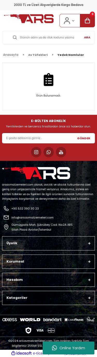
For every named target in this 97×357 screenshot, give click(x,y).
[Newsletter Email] (48, 138)
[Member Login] (69, 20)
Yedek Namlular (70, 55)
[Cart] (87, 20)
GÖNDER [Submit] (83, 138)
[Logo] (28, 18)
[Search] (48, 37)
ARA (87, 37)
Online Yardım (68, 348)
